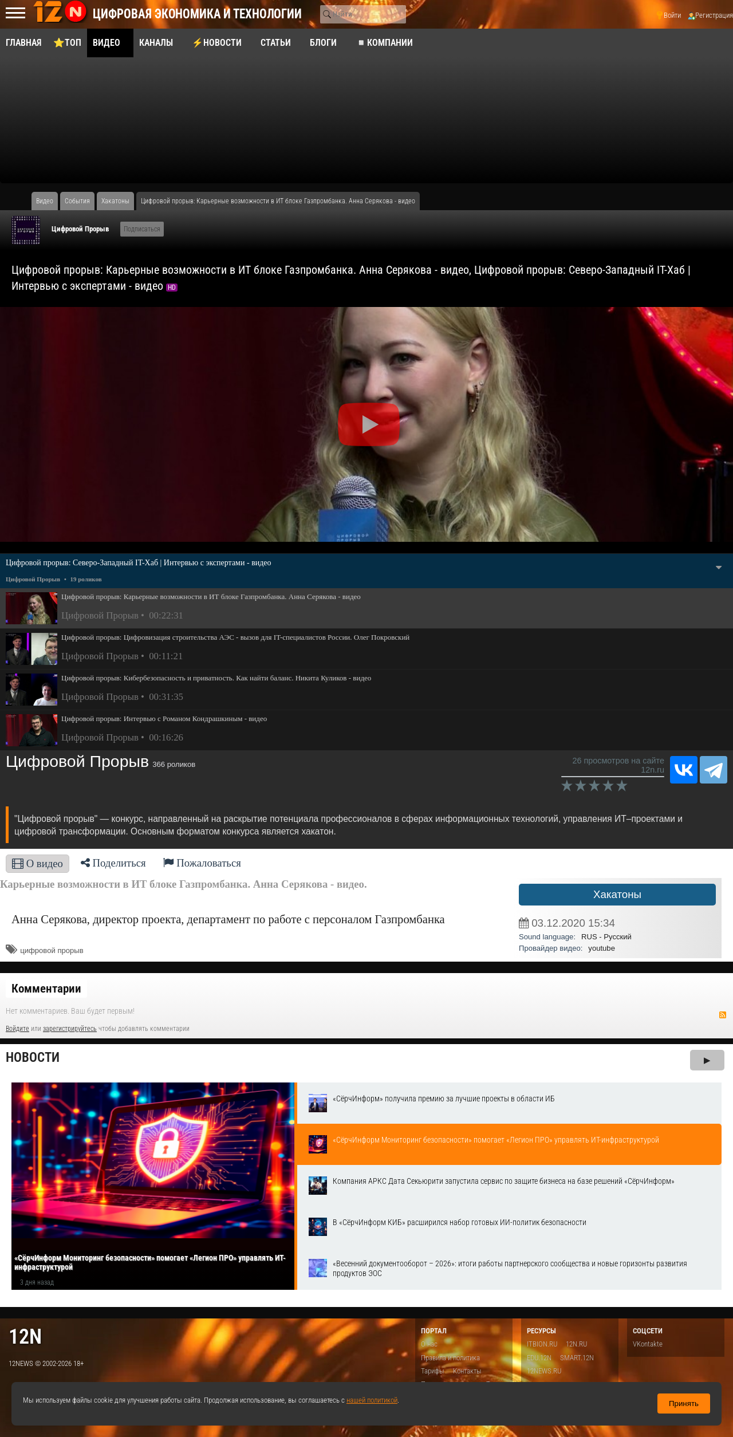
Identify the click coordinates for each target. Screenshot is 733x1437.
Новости (33, 1057)
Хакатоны (617, 894)
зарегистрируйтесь (70, 1029)
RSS (722, 1014)
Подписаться (142, 229)
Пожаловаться (202, 863)
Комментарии (46, 988)
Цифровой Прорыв (80, 229)
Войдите (17, 1029)
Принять (684, 1403)
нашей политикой (371, 1400)
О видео (37, 863)
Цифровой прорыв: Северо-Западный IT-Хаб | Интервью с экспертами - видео (138, 562)
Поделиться (113, 863)
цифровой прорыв (52, 950)
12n (25, 1336)
